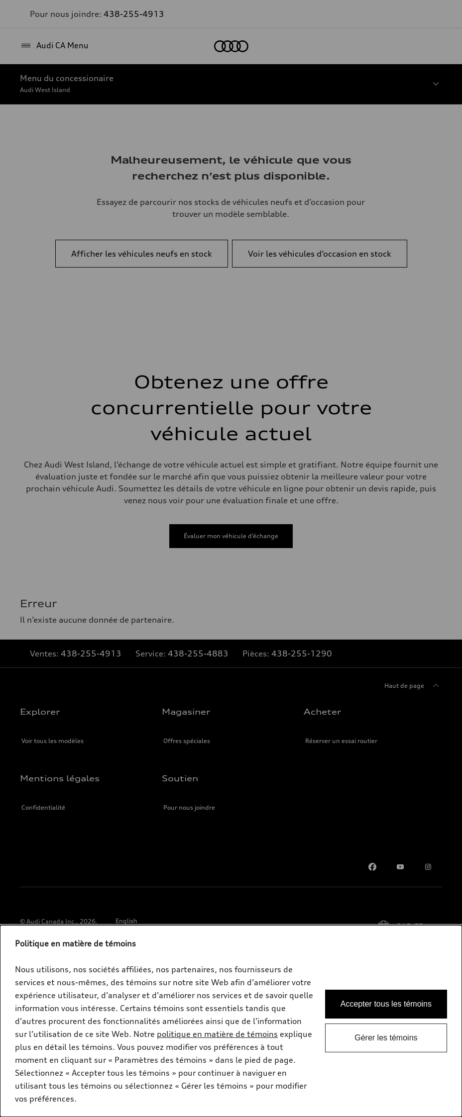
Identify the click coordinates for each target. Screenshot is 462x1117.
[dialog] (231, 1021)
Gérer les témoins (385, 1037)
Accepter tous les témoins (386, 1004)
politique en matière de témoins (217, 1034)
